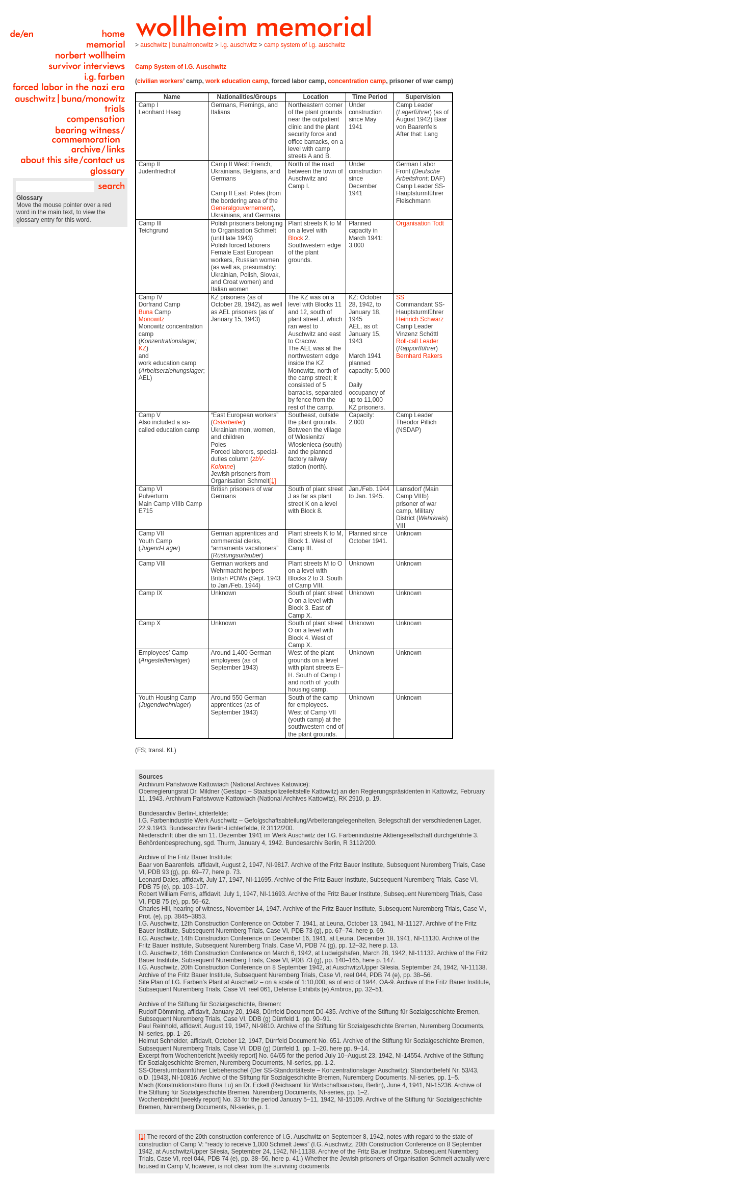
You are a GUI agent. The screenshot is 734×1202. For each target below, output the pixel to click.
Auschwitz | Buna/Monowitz (176, 44)
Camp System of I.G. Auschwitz (304, 44)
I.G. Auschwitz (238, 44)
